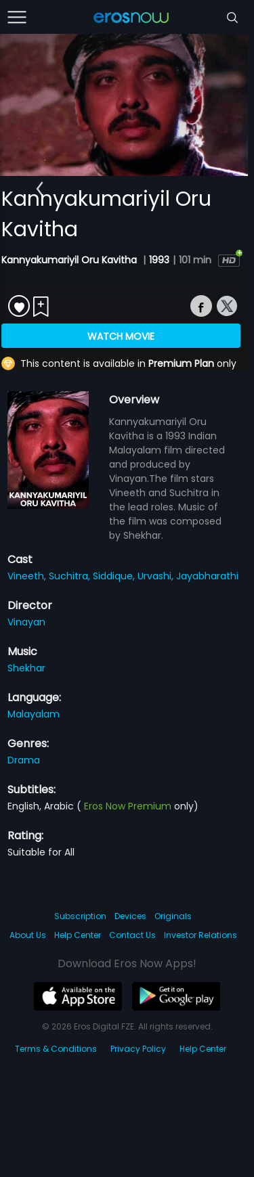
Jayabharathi (207, 576)
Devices (130, 916)
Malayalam (33, 714)
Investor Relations (200, 935)
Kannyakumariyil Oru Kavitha (70, 260)
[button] (39, 188)
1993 (159, 260)
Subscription (80, 916)
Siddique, (115, 576)
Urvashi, (156, 576)
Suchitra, (71, 576)
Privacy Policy (138, 1048)
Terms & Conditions (56, 1048)
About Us (27, 935)
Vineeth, (28, 576)
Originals (173, 916)
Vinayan (26, 622)
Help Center (77, 935)
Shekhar (26, 668)
